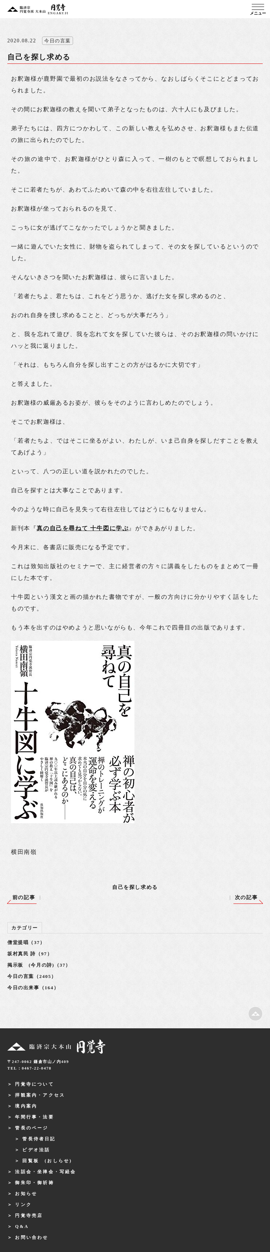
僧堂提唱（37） (26, 942)
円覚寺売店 (29, 1215)
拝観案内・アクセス (40, 1095)
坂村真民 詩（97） (29, 953)
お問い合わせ (31, 1237)
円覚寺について (34, 1084)
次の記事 (246, 897)
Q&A (22, 1226)
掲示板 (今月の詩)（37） (39, 965)
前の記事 (23, 897)
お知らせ (26, 1193)
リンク (23, 1204)
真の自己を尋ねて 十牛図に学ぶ (83, 528)
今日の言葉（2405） (32, 976)
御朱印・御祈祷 (34, 1182)
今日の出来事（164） (33, 987)
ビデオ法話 (36, 1149)
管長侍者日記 (39, 1138)
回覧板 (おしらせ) (47, 1160)
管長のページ (31, 1127)
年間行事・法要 (34, 1117)
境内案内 (26, 1106)
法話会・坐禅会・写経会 (45, 1171)
